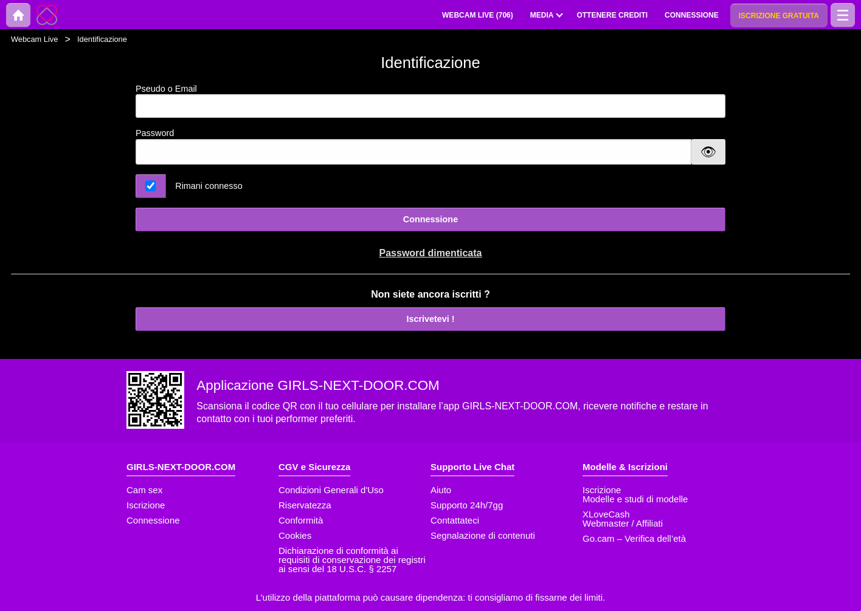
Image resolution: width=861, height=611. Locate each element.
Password (155, 133)
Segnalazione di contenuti (483, 535)
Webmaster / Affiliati (623, 523)
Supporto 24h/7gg (467, 505)
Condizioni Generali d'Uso (331, 490)
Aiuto (441, 490)
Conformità (300, 520)
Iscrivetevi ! (430, 319)
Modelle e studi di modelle (635, 499)
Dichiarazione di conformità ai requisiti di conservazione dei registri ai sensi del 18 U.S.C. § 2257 (352, 559)
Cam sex (144, 490)
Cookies (294, 535)
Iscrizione (145, 505)
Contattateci (455, 520)
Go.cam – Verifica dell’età (634, 538)
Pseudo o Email (430, 101)
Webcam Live (34, 39)
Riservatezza (304, 505)
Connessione (430, 219)
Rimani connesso (208, 186)
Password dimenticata (430, 253)
